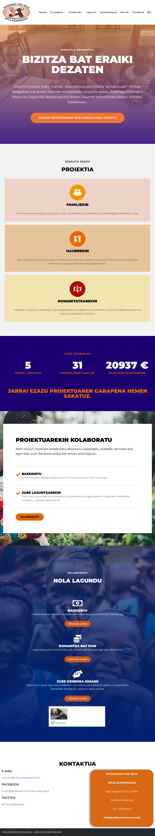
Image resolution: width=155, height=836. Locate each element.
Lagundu (91, 12)
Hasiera (43, 12)
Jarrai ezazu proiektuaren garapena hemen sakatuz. (77, 393)
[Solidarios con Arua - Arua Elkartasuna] (16, 12)
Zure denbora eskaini (77, 681)
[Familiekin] (77, 192)
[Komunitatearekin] (77, 289)
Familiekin (77, 205)
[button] (64, 12)
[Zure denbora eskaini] (77, 674)
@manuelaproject (13, 804)
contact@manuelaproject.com (21, 777)
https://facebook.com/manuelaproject (25, 791)
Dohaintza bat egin (77, 646)
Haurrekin (77, 251)
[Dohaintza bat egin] (77, 639)
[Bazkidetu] (77, 603)
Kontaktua (138, 12)
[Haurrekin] (77, 239)
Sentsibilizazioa (108, 12)
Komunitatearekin (77, 301)
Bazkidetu (77, 610)
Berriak (125, 12)
